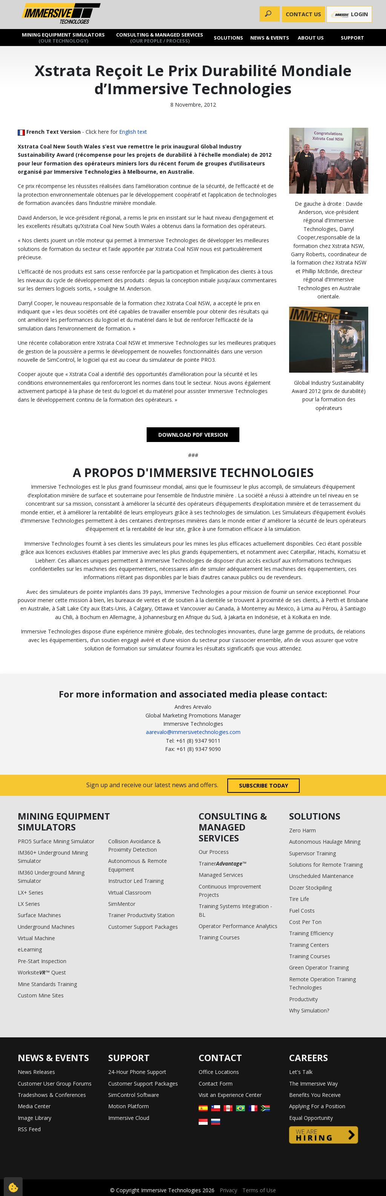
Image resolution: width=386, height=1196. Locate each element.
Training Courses (219, 937)
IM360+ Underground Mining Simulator (53, 856)
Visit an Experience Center (230, 1094)
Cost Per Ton (305, 921)
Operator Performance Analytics (238, 926)
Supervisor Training (312, 853)
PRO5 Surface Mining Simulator (56, 841)
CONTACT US (303, 14)
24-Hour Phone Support (137, 1071)
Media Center (34, 1106)
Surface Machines (39, 915)
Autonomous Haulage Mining (324, 841)
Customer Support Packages (143, 926)
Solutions (228, 37)
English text (133, 131)
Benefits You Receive (315, 1094)
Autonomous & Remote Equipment (137, 865)
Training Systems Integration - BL (235, 910)
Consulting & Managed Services (159, 37)
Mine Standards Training (47, 984)
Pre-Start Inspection (42, 961)
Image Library (34, 1117)
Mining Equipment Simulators (63, 37)
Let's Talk (300, 1071)
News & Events (269, 37)
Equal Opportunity (311, 1117)
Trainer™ (223, 863)
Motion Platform (128, 1106)
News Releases (36, 1071)
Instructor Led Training (136, 880)
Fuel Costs (302, 910)
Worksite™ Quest (42, 972)
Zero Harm (302, 830)
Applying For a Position (317, 1106)
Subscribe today (263, 785)
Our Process (214, 851)
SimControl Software (133, 1094)
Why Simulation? (309, 1010)
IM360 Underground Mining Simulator (51, 876)
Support (352, 37)
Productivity (303, 999)
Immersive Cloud (128, 1117)
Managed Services (221, 874)
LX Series (29, 903)
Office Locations (219, 1071)
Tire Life (299, 898)
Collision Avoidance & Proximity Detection (134, 845)
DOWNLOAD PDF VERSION (193, 434)
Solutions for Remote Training (326, 864)
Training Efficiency (311, 933)
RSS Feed (29, 1129)
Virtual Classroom (129, 892)
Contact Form (216, 1083)
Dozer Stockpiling (310, 887)
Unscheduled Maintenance (321, 875)
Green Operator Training (319, 967)
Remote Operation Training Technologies (322, 983)
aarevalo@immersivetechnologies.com (193, 732)
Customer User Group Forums (55, 1083)
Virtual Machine (36, 938)
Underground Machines (46, 926)
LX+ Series (30, 892)
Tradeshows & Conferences (52, 1094)
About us (311, 37)
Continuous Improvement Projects (230, 890)
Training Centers (309, 944)
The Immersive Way (313, 1083)
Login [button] (349, 14)
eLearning (30, 949)
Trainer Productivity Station (141, 915)
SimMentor (121, 903)
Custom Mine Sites (41, 995)
